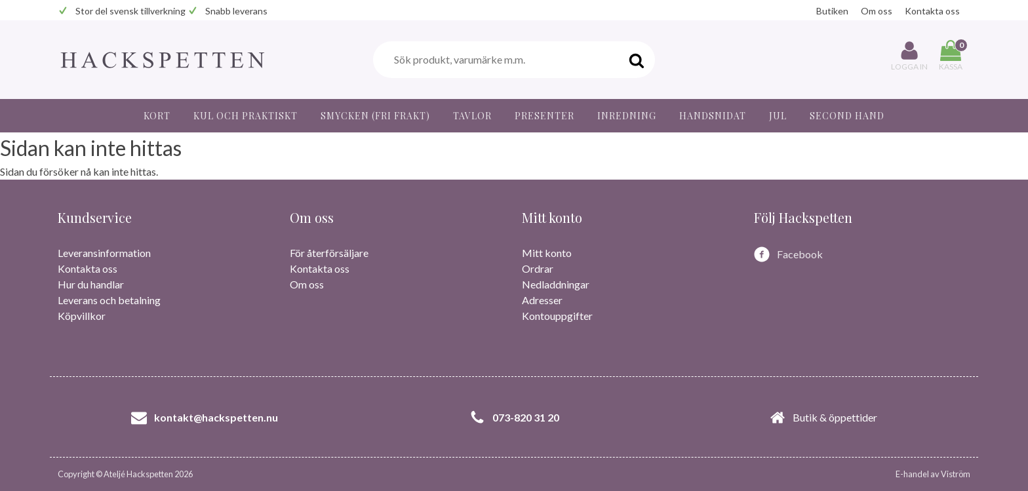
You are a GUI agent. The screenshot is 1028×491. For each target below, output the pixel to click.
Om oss (876, 10)
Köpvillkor (82, 315)
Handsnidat (712, 115)
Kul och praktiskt (245, 115)
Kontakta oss (932, 10)
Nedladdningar (555, 284)
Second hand (847, 115)
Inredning (626, 115)
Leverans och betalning (109, 300)
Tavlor (472, 115)
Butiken (832, 10)
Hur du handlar (91, 284)
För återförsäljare (329, 252)
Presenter (544, 115)
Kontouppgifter (557, 315)
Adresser (542, 300)
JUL (778, 115)
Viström (955, 474)
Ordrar (537, 268)
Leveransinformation (104, 252)
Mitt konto (547, 252)
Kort (157, 115)
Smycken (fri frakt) (375, 115)
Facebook (800, 254)
